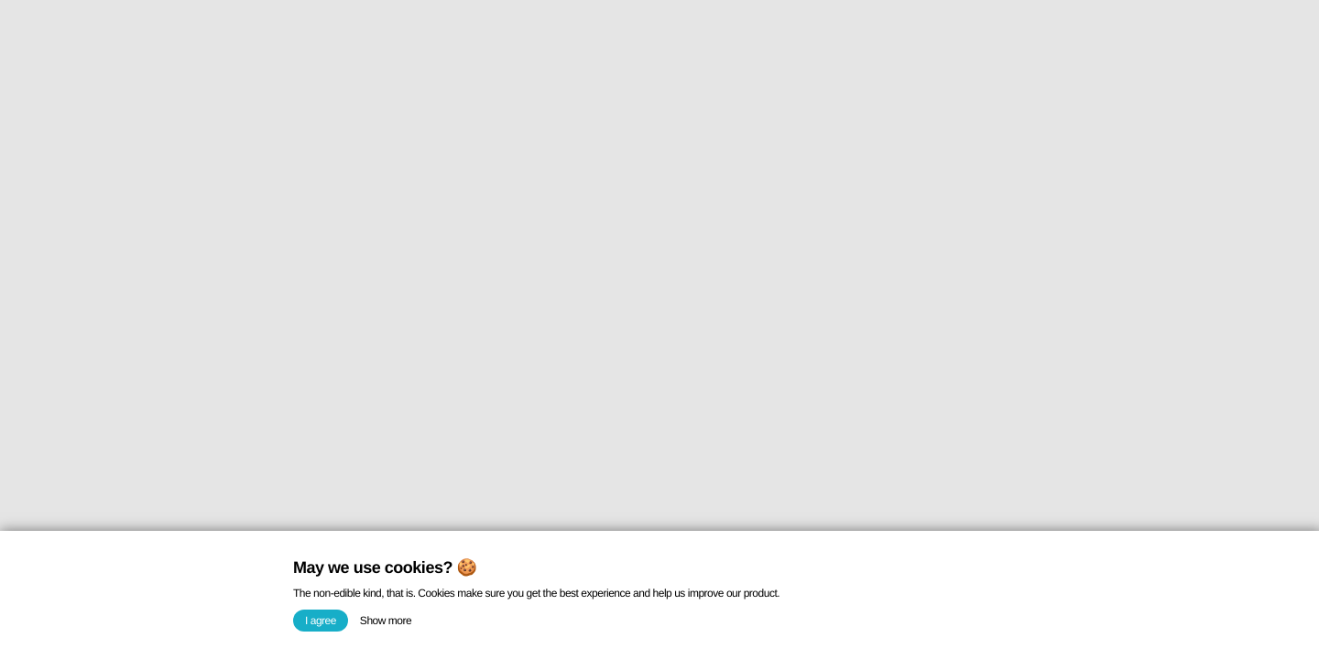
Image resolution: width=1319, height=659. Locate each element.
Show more (385, 620)
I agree (320, 620)
